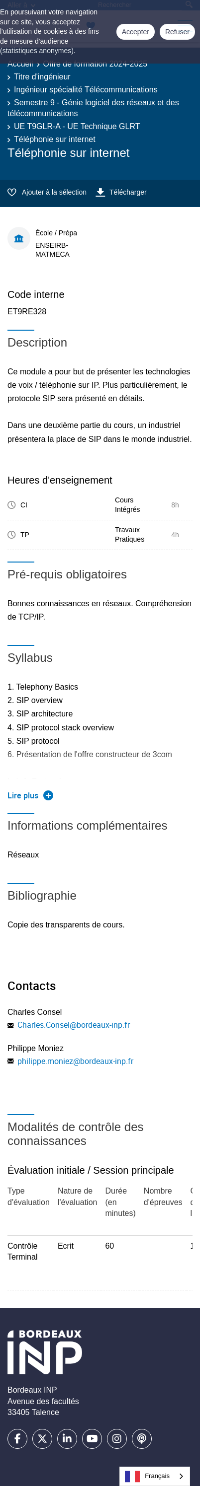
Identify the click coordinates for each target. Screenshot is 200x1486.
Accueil (20, 64)
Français (147, 1477)
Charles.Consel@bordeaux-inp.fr (73, 1024)
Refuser (177, 32)
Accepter (135, 32)
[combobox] (154, 1476)
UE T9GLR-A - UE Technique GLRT (77, 126)
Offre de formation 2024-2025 (95, 64)
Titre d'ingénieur (42, 76)
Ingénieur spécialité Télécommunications (86, 89)
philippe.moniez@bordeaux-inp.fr (75, 1061)
